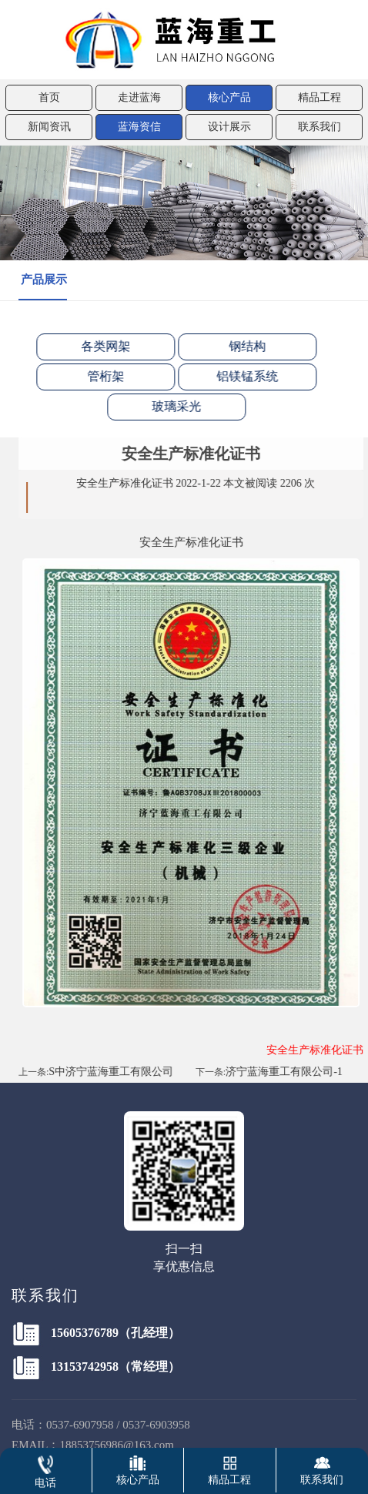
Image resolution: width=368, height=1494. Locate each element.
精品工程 (319, 97)
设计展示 (229, 126)
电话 (45, 1468)
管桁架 (96, 376)
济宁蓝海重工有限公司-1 (293, 1071)
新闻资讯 (49, 126)
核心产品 (229, 97)
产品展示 (44, 279)
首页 (49, 97)
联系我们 (319, 126)
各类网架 (96, 346)
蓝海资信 (139, 126)
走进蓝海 (139, 97)
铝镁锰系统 (238, 376)
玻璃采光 (167, 406)
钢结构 (237, 346)
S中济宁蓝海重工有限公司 (120, 1071)
